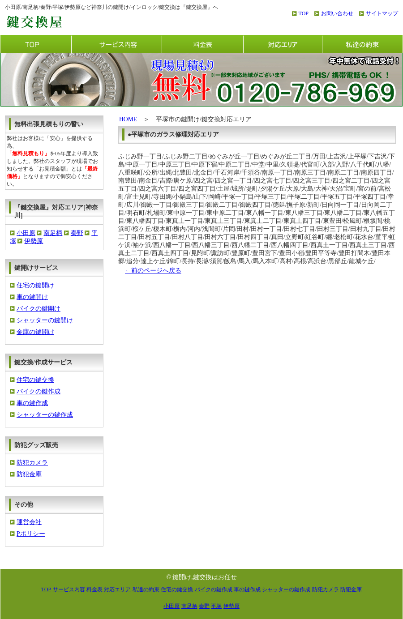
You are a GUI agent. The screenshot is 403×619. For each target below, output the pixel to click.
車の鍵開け (32, 297)
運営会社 (29, 522)
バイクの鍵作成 (38, 391)
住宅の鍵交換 (35, 379)
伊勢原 (33, 241)
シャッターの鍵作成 (45, 414)
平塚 (216, 606)
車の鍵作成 (32, 403)
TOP (304, 13)
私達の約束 (362, 44)
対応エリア (282, 44)
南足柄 (52, 233)
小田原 (26, 233)
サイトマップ (382, 13)
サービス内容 (116, 44)
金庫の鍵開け (35, 332)
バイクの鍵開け (38, 308)
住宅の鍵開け (35, 285)
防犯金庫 (29, 474)
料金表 (202, 44)
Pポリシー (31, 533)
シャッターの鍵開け (45, 320)
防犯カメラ (32, 462)
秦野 (77, 233)
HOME (128, 119)
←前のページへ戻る (153, 270)
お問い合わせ (337, 13)
